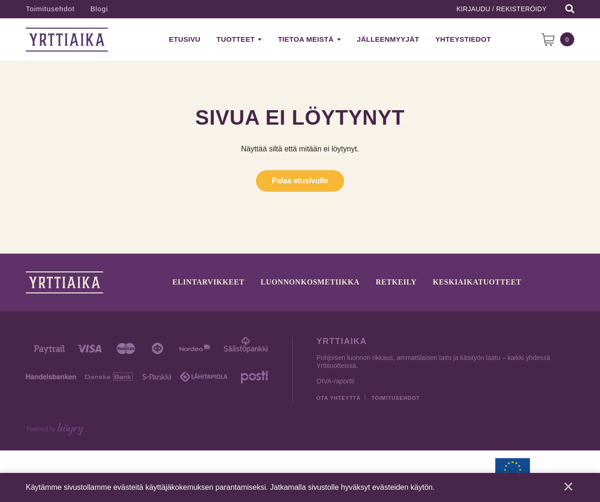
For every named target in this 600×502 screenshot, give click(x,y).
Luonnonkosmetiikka (310, 282)
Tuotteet (236, 39)
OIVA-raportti (335, 381)
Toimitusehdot (50, 9)
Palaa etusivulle (300, 181)
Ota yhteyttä (338, 398)
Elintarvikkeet (208, 282)
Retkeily (395, 282)
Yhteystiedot (463, 39)
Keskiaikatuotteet (477, 282)
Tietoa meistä (306, 39)
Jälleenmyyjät (388, 39)
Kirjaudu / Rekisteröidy (502, 9)
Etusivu (184, 39)
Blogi (99, 9)
